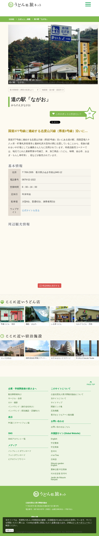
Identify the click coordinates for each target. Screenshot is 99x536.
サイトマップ (56, 402)
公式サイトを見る (31, 210)
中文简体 (55, 447)
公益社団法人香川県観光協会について (67, 394)
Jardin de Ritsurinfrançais (58, 478)
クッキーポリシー (80, 523)
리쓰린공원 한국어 (59, 473)
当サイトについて (58, 398)
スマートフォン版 (22, 423)
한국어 (54, 451)
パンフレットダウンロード (19, 451)
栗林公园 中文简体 (59, 469)
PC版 (10, 423)
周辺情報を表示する (49, 286)
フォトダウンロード (16, 455)
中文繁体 (55, 443)
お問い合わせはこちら (60, 427)
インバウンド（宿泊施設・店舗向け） (24, 411)
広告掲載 (55, 411)
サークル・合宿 (15, 398)
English (54, 439)
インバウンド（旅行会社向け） (21, 406)
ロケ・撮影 (13, 402)
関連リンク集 (56, 406)
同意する (9, 530)
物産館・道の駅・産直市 (52, 90)
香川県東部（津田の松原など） (23, 90)
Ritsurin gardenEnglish (57, 464)
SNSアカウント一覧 (17, 439)
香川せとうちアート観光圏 (62, 415)
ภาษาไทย (55, 455)
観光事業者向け (15, 394)
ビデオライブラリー (16, 459)
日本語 (54, 459)
